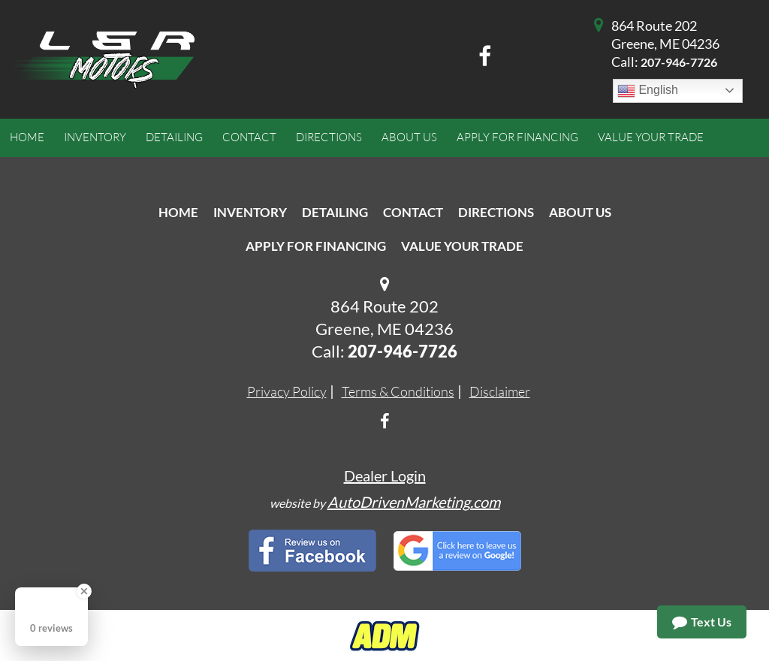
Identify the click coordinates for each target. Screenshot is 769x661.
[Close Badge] (84, 591)
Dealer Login (385, 475)
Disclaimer (499, 391)
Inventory (250, 212)
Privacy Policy (287, 391)
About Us (580, 212)
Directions (496, 212)
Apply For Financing (316, 246)
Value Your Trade (462, 246)
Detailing (335, 212)
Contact (413, 212)
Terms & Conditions (398, 391)
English (647, 91)
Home (178, 212)
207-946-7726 (679, 62)
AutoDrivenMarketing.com (413, 502)
